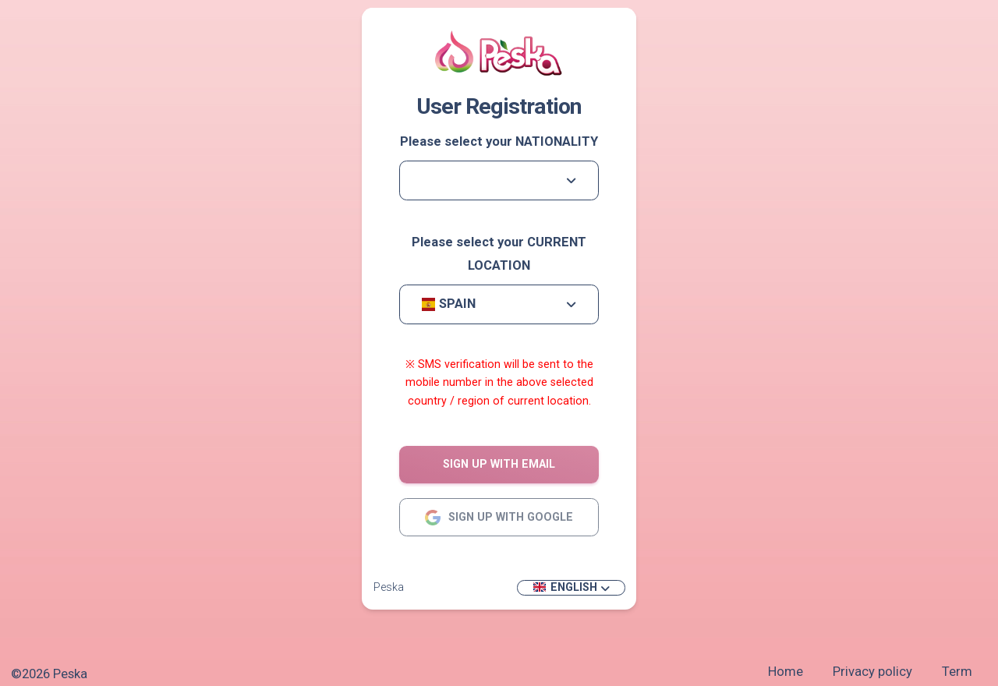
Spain (448, 303)
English (565, 587)
